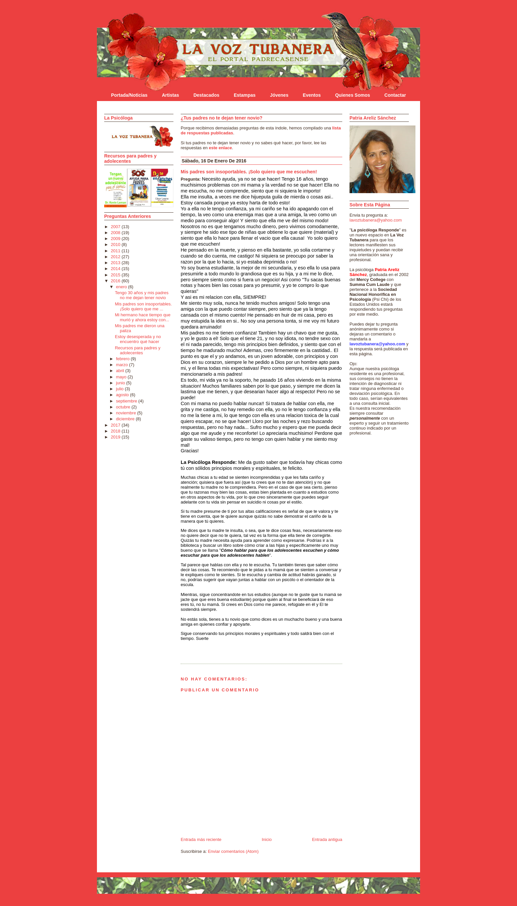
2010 (116, 244)
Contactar (395, 95)
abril (120, 370)
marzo (122, 364)
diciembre (126, 418)
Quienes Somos (352, 95)
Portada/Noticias (129, 95)
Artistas (170, 95)
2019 (116, 437)
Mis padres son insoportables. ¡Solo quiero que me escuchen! (249, 171)
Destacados (207, 95)
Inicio (267, 839)
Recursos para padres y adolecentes (137, 350)
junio (121, 382)
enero (122, 286)
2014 (116, 268)
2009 (116, 238)
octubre (124, 406)
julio (120, 388)
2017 (116, 425)
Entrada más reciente (201, 839)
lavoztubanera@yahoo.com (376, 220)
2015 (116, 274)
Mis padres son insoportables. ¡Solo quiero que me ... (143, 306)
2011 (116, 250)
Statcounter (115, 897)
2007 (116, 226)
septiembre (127, 401)
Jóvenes (279, 95)
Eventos (311, 95)
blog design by (122, 903)
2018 (116, 431)
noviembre (126, 412)
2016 (116, 280)
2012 (116, 256)
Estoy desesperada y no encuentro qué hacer (138, 339)
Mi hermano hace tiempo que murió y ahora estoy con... (142, 317)
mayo (122, 376)
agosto (123, 394)
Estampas (245, 95)
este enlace (220, 147)
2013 (116, 262)
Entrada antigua (327, 839)
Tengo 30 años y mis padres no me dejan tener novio (141, 295)
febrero (123, 358)
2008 (116, 232)
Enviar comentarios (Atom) (233, 851)
